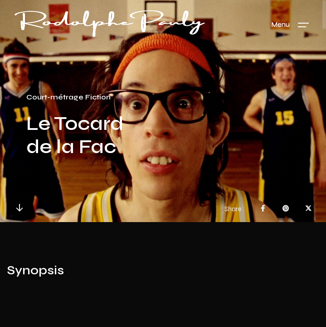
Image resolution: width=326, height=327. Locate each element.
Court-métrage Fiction (68, 97)
